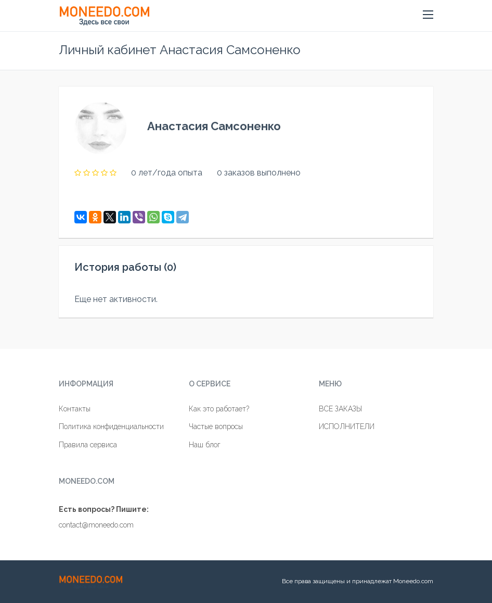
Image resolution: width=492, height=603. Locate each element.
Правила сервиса (88, 445)
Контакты (74, 409)
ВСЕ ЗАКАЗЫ (340, 409)
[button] (428, 15)
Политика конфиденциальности (111, 426)
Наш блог (205, 445)
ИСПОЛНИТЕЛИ (346, 426)
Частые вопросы (216, 426)
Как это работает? (219, 409)
